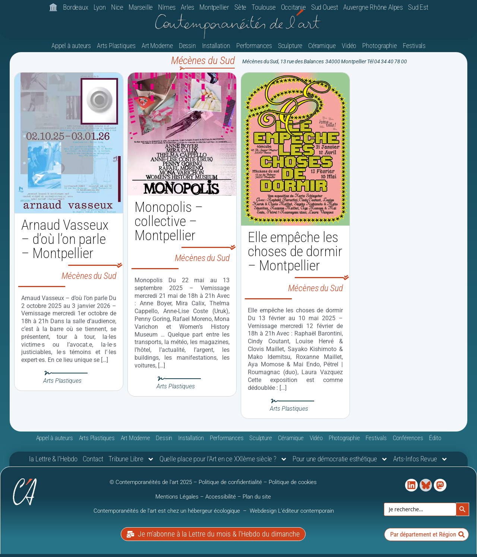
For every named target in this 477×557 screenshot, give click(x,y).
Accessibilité (220, 500)
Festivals (414, 49)
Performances (254, 49)
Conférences (408, 441)
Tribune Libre (131, 463)
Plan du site (257, 500)
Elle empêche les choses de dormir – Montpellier (295, 255)
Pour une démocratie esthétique (340, 463)
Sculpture (290, 49)
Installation (216, 49)
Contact (93, 462)
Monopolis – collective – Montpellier (169, 225)
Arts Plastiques (116, 49)
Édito (435, 441)
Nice (117, 7)
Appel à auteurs (71, 49)
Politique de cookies (293, 486)
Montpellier (214, 7)
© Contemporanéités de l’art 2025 (151, 486)
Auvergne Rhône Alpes (373, 7)
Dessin (187, 49)
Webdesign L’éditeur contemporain (292, 514)
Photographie (379, 49)
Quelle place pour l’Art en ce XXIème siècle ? (223, 463)
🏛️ (53, 7)
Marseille (141, 7)
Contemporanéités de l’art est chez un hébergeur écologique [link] (167, 514)
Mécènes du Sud (88, 279)
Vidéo (349, 49)
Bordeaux (75, 7)
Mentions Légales (177, 500)
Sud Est (418, 7)
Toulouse (263, 7)
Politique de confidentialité (230, 486)
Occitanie (293, 7)
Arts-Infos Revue (420, 463)
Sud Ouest (324, 7)
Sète (240, 7)
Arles (187, 7)
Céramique (322, 49)
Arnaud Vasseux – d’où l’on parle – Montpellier (64, 242)
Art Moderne (157, 49)
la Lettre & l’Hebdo (53, 462)
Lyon (100, 7)
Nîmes (167, 7)
